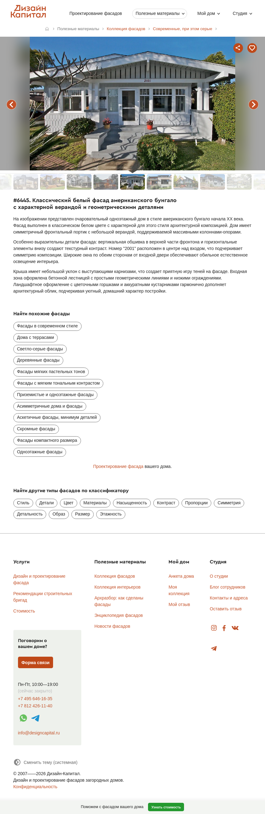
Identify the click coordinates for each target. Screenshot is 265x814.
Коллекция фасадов (114, 576)
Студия (240, 13)
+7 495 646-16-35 (35, 698)
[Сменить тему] (45, 762)
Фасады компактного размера (47, 440)
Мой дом (206, 13)
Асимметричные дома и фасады (50, 406)
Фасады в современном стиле (47, 325)
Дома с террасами (35, 337)
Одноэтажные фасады (39, 451)
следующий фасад (253, 104)
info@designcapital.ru (39, 732)
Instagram (214, 628)
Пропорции (196, 502)
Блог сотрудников (227, 587)
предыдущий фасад (11, 104)
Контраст (166, 502)
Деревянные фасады (38, 360)
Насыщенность (132, 502)
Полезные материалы (158, 13)
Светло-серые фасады (40, 348)
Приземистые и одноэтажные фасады (55, 394)
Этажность (111, 513)
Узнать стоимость (166, 807)
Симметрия (229, 502)
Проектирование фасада (118, 466)
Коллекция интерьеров (117, 587)
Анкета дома (181, 576)
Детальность (30, 513)
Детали (46, 502)
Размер (82, 513)
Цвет (68, 502)
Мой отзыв (179, 604)
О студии (219, 576)
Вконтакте (235, 628)
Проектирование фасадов (96, 13)
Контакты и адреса (229, 597)
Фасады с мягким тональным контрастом (58, 383)
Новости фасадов (112, 626)
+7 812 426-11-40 (35, 706)
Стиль (23, 502)
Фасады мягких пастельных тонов (51, 371)
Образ (58, 513)
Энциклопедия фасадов (118, 615)
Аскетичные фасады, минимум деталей (57, 417)
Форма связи (35, 662)
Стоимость (24, 610)
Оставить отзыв (226, 608)
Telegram (214, 649)
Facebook (224, 628)
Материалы (95, 502)
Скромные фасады (36, 428)
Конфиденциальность (35, 786)
